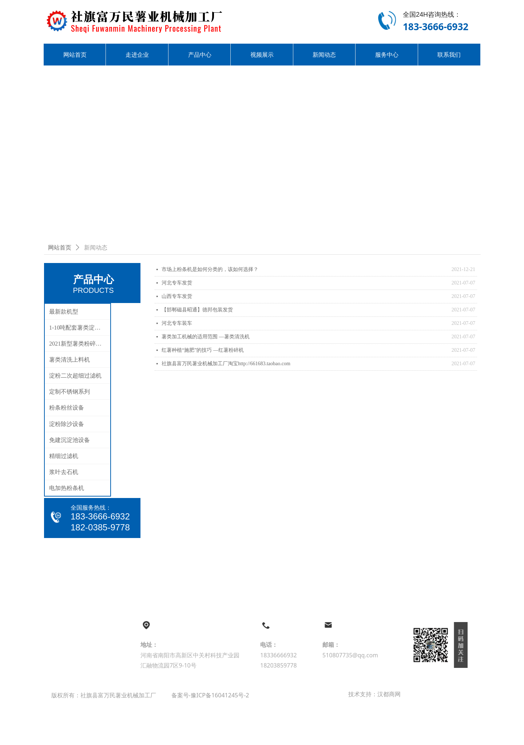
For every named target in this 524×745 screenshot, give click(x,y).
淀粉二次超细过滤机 (75, 375)
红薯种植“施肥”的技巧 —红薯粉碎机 (203, 350)
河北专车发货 (177, 283)
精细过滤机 (63, 456)
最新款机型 (63, 311)
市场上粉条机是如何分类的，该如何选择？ (210, 269)
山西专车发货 (177, 296)
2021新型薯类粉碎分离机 (79, 343)
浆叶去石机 (63, 472)
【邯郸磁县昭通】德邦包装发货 (197, 309)
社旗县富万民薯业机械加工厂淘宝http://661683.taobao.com (226, 363)
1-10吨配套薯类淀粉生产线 (79, 327)
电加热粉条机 (66, 488)
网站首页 (59, 247)
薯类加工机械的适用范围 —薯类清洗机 (206, 336)
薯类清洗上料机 (69, 359)
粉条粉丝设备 (66, 408)
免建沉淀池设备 (69, 440)
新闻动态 (95, 247)
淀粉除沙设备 (66, 424)
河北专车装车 (177, 323)
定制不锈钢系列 (69, 392)
